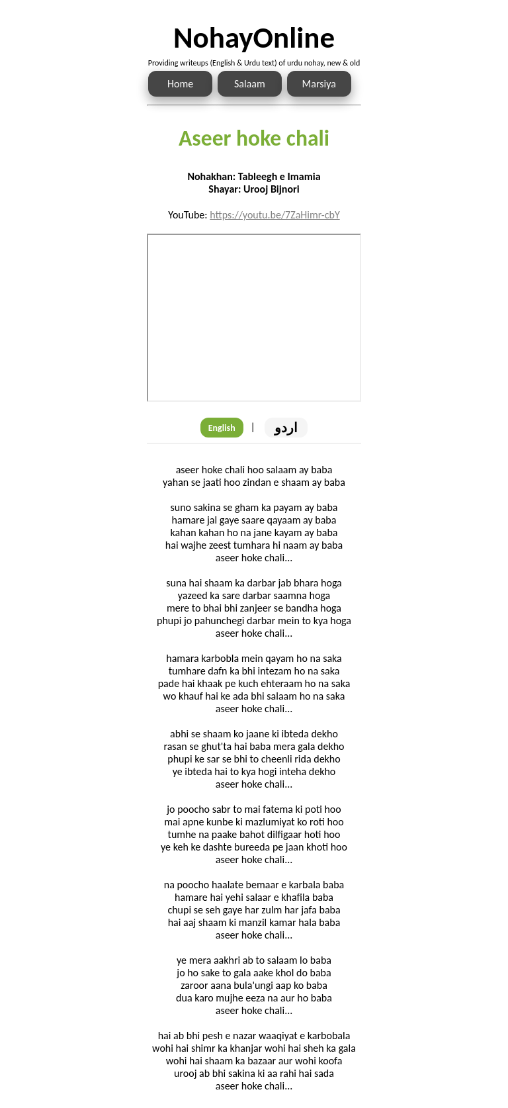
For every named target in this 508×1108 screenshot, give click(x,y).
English (221, 428)
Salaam (249, 83)
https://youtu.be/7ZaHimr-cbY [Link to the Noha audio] (274, 214)
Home (180, 83)
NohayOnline (254, 37)
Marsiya (319, 83)
